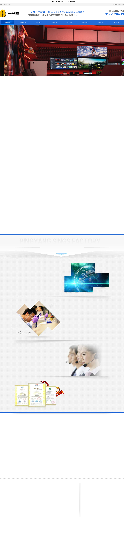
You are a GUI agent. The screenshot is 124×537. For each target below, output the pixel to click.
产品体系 (54, 22)
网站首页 (8, 22)
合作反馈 (85, 22)
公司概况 (114, 4)
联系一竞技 (121, 4)
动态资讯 (38, 22)
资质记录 (100, 22)
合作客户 (69, 22)
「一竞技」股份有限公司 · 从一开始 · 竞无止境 (62, 1)
